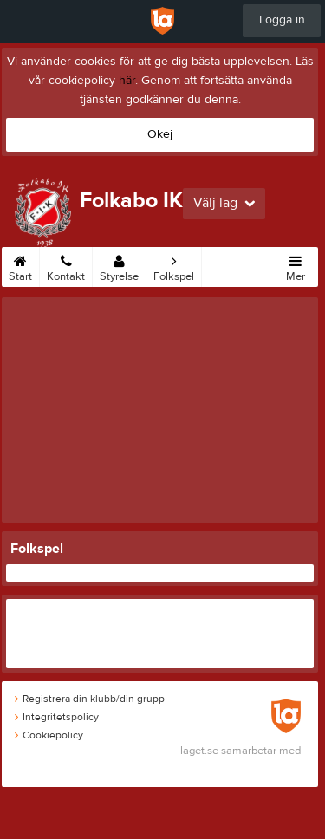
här (127, 80)
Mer (295, 265)
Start (20, 265)
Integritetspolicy (57, 717)
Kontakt (66, 265)
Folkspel (173, 265)
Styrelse (119, 265)
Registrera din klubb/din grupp (90, 699)
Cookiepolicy (49, 735)
